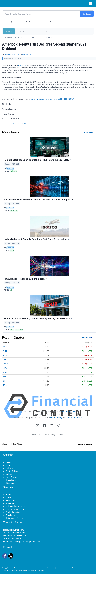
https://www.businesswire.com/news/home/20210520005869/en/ (52, 99)
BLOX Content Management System (21, 570)
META (5, 368)
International (37, 37)
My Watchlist (31, 22)
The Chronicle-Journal (20, 568)
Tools (44, 31)
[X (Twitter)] (38, 426)
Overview (8, 37)
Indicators (49, 22)
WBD (21, 329)
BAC (4, 359)
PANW (12, 211)
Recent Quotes (10, 22)
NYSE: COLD (22, 65)
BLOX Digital (40, 570)
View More (88, 132)
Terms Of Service (74, 417)
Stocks (21, 31)
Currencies (25, 37)
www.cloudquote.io (68, 411)
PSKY (16, 329)
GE (11, 171)
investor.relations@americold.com (18, 124)
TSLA (5, 385)
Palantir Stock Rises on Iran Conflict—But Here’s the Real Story (38, 160)
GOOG (6, 364)
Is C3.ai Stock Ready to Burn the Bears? (25, 278)
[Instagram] (58, 426)
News (17, 37)
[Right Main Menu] (91, 3)
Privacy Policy (56, 417)
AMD (5, 355)
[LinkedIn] (52, 426)
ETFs (33, 31)
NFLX (12, 329)
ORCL (5, 381)
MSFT (5, 372)
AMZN (5, 347)
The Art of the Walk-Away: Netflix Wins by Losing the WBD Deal (38, 318)
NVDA (5, 376)
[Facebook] (45, 426)
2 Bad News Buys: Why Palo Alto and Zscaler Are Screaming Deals (40, 199)
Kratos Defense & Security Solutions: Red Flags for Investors (36, 239)
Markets (9, 31)
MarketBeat (10, 168)
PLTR (15, 171)
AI (11, 290)
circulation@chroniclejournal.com (25, 541)
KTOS (12, 250)
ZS (16, 211)
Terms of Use (60, 568)
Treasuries (48, 37)
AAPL (5, 351)
